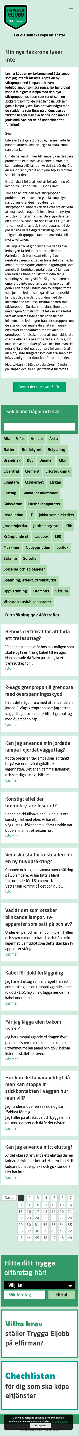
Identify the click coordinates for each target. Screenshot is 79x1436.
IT (30, 515)
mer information (59, 1421)
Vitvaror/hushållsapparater (26, 602)
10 (37, 1205)
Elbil (61, 461)
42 (70, 1231)
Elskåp (54, 482)
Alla (7, 439)
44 (29, 1238)
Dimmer (45, 461)
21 (70, 1211)
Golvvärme (11, 504)
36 (21, 1231)
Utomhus (40, 591)
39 (45, 1231)
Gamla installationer (39, 493)
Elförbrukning (56, 471)
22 (21, 1218)
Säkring (9, 559)
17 (37, 1211)
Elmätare (10, 482)
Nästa (9, 1197)
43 (21, 1238)
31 (37, 1225)
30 (29, 1225)
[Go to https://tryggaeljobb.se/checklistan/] (39, 1385)
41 (62, 1231)
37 (29, 1231)
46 (45, 1238)
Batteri (8, 450)
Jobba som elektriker (55, 515)
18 (45, 1211)
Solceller (29, 559)
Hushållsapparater (43, 504)
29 (21, 1225)
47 (53, 1238)
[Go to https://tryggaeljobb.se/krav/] (39, 1334)
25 (45, 1218)
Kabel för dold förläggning (34, 973)
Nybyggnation (36, 548)
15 (21, 1211)
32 (45, 1225)
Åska (52, 439)
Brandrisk (11, 461)
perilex (61, 548)
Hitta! (61, 1295)
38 (37, 1231)
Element (31, 471)
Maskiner (10, 548)
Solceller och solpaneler (23, 569)
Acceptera (40, 1425)
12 (53, 1205)
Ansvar (35, 439)
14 (70, 1205)
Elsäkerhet (33, 482)
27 (62, 1218)
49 (70, 1238)
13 (62, 1205)
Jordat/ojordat (14, 526)
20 (62, 1211)
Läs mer (11, 669)
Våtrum (60, 591)
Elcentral (10, 471)
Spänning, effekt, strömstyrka (28, 580)
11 (45, 1205)
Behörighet (30, 450)
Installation (12, 515)
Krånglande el (14, 537)
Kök (67, 526)
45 (37, 1238)
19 (53, 1211)
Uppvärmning (14, 591)
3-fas (19, 439)
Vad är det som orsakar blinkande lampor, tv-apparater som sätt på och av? (38, 917)
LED (56, 537)
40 (53, 1231)
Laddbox (40, 537)
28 (70, 1218)
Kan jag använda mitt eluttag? (38, 1147)
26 (53, 1218)
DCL (28, 461)
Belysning (55, 450)
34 (62, 1225)
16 (29, 1211)
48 (62, 1238)
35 (70, 1225)
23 (29, 1218)
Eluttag (8, 493)
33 (53, 1225)
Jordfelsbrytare (45, 526)
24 (37, 1218)
